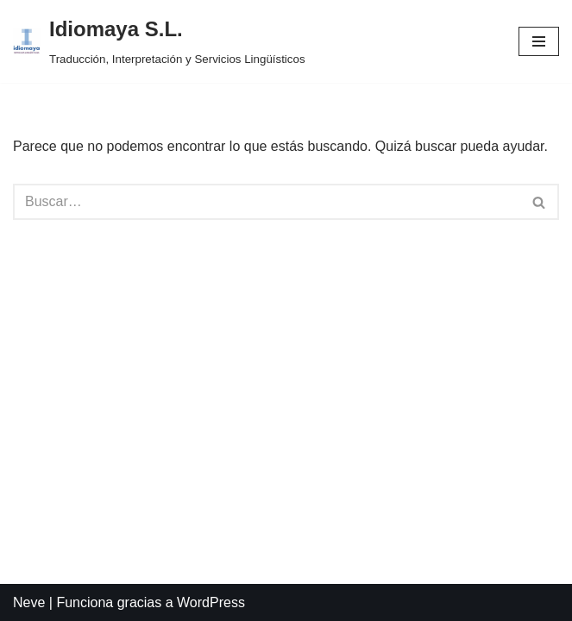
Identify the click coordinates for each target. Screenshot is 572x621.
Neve (29, 602)
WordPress (211, 602)
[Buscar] (266, 202)
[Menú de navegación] (539, 41)
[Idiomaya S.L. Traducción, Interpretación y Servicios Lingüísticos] (159, 41)
